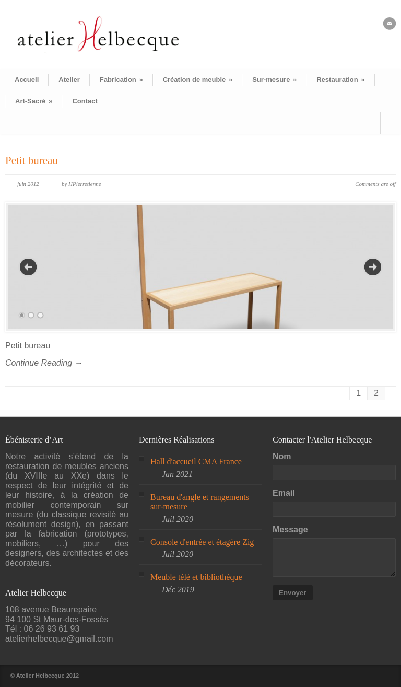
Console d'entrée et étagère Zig (202, 542)
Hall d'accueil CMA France (196, 461)
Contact (84, 101)
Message (290, 529)
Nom (282, 456)
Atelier (68, 80)
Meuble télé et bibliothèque (196, 577)
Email (284, 492)
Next (373, 267)
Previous (28, 267)
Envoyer (292, 593)
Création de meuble (197, 80)
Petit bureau (31, 160)
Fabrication (121, 80)
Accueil (27, 80)
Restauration (340, 80)
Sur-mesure (274, 80)
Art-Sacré (33, 101)
